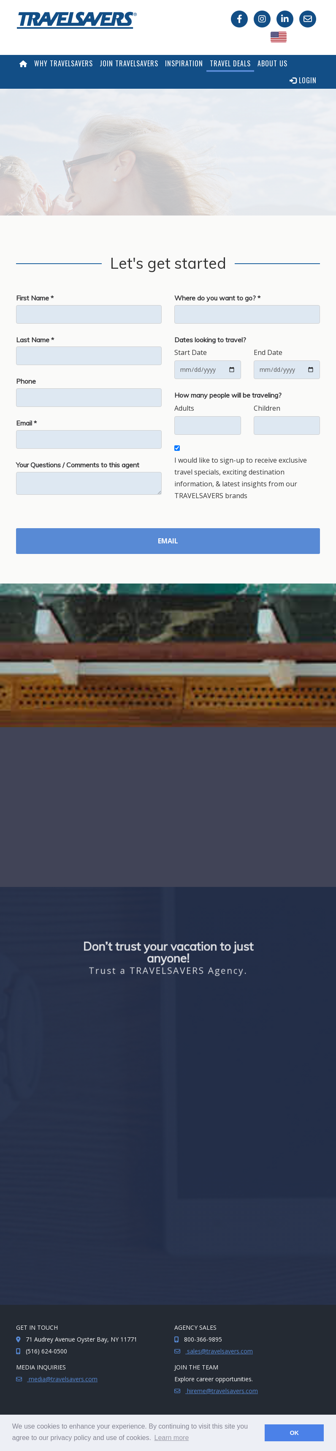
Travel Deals (230, 63)
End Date (268, 352)
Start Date (190, 352)
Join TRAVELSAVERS (129, 63)
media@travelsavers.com (62, 1379)
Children (267, 408)
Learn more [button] (171, 1437)
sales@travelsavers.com (219, 1351)
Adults (184, 408)
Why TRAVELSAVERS (63, 63)
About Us (272, 63)
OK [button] (294, 1432)
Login (303, 80)
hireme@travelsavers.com (221, 1391)
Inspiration (184, 63)
